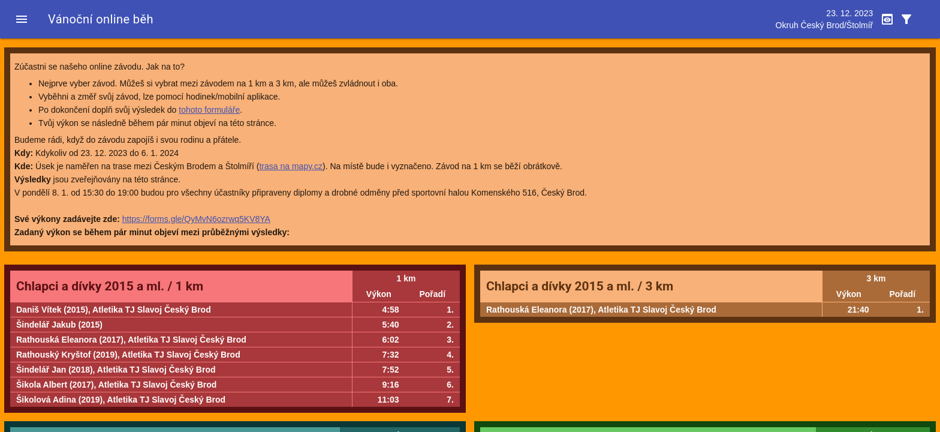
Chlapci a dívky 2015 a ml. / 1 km (109, 286)
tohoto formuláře (209, 110)
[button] (21, 19)
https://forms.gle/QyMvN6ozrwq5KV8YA (196, 219)
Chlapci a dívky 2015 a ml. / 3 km (579, 286)
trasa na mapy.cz (291, 166)
